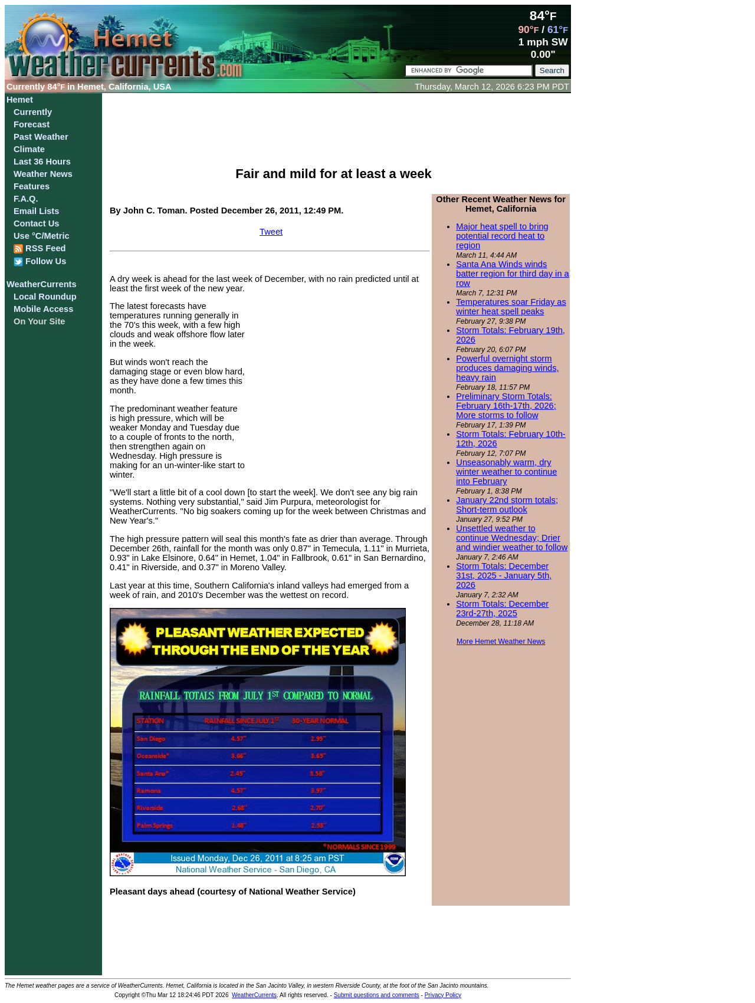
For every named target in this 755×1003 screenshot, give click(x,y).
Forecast (32, 124)
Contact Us (36, 223)
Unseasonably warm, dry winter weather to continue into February (506, 472)
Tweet (271, 231)
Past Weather (41, 137)
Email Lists (36, 211)
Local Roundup (45, 296)
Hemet (19, 99)
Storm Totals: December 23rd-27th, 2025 (502, 608)
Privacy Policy (443, 995)
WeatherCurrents (41, 284)
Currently (33, 112)
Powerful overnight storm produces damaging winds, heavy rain (507, 368)
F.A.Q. (26, 198)
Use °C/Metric (42, 236)
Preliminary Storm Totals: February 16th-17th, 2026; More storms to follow (506, 406)
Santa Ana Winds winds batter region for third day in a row (512, 273)
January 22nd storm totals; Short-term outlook (507, 504)
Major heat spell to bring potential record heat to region (502, 236)
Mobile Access (43, 309)
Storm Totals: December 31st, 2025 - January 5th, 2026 (504, 575)
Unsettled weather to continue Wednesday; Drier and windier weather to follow (511, 538)
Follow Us (40, 261)
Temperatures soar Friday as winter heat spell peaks (511, 306)
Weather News (43, 174)
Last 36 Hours (42, 161)
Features (32, 186)
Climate (29, 149)
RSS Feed (40, 249)
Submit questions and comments (376, 995)
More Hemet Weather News (501, 641)
